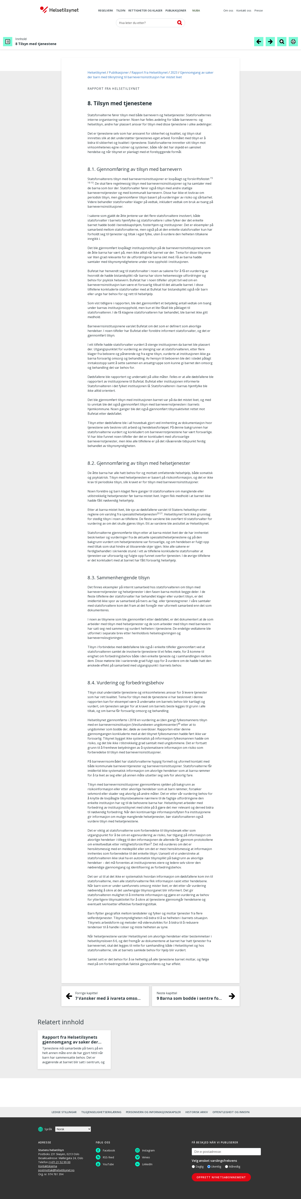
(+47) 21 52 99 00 (59, 1162)
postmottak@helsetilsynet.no (56, 1170)
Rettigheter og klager (145, 10)
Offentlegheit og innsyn (231, 1112)
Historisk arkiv (196, 1112)
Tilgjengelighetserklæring (101, 1112)
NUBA (196, 10)
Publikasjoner (175, 10)
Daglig (197, 1166)
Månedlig (232, 1166)
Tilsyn (120, 10)
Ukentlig (214, 1166)
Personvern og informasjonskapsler (153, 1112)
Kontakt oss (243, 10)
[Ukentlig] (208, 1166)
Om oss (228, 10)
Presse (258, 10)
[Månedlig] (226, 1166)
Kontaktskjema (47, 1166)
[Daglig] (193, 1166)
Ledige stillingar (64, 1112)
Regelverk (105, 10)
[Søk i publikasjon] (281, 41)
